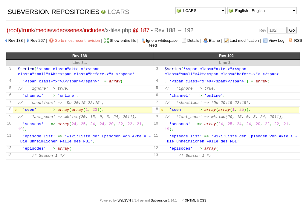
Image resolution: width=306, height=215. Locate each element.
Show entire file (123, 40)
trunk (28, 30)
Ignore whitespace (162, 40)
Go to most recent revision (77, 40)
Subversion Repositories (53, 12)
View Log (276, 40)
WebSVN (124, 200)
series (74, 30)
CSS (203, 200)
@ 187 (141, 30)
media (43, 30)
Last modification (244, 40)
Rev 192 (226, 55)
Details (193, 40)
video (59, 30)
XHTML (190, 200)
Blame (214, 40)
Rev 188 (15, 40)
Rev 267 (37, 40)
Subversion (159, 200)
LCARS (118, 12)
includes (94, 30)
